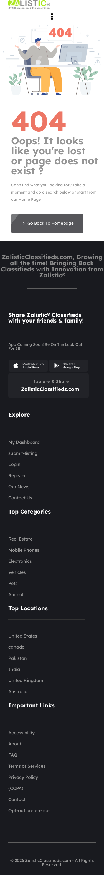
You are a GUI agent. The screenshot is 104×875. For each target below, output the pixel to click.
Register (17, 475)
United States (22, 636)
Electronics (20, 561)
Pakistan (17, 658)
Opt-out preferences (30, 810)
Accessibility (21, 732)
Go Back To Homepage (47, 223)
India (14, 669)
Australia (17, 691)
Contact (17, 799)
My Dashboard (24, 442)
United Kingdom (25, 680)
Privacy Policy (23, 777)
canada (16, 647)
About (14, 744)
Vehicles (17, 572)
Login (14, 464)
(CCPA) (15, 788)
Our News (18, 486)
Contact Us (20, 497)
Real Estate (20, 539)
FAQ (12, 755)
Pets (12, 583)
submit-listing (22, 453)
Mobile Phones (23, 550)
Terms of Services (26, 766)
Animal (15, 594)
